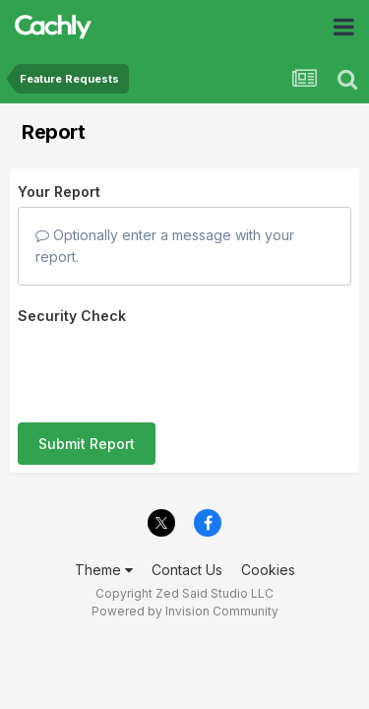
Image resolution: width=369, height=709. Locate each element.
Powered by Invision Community (185, 576)
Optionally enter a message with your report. (164, 245)
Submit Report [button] (86, 366)
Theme (104, 534)
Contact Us (187, 534)
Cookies (268, 534)
